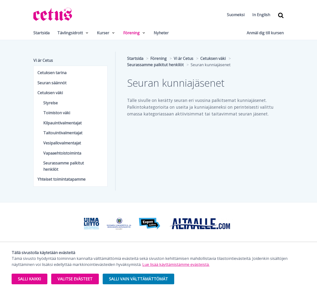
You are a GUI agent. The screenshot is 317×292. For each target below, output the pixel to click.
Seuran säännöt (51, 82)
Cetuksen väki (50, 92)
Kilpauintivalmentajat (62, 123)
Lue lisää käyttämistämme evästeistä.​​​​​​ (175, 264)
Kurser (103, 33)
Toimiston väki (56, 112)
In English (261, 14)
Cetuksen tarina (51, 72)
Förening (131, 33)
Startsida (41, 33)
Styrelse (50, 103)
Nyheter (161, 33)
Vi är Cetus (43, 60)
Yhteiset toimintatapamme (61, 179)
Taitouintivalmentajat (62, 132)
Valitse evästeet (75, 279)
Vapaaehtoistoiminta (62, 153)
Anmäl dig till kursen (265, 33)
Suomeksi (236, 14)
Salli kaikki (29, 279)
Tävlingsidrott (70, 33)
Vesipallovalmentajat (62, 143)
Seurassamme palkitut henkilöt (63, 166)
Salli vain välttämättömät (138, 279)
